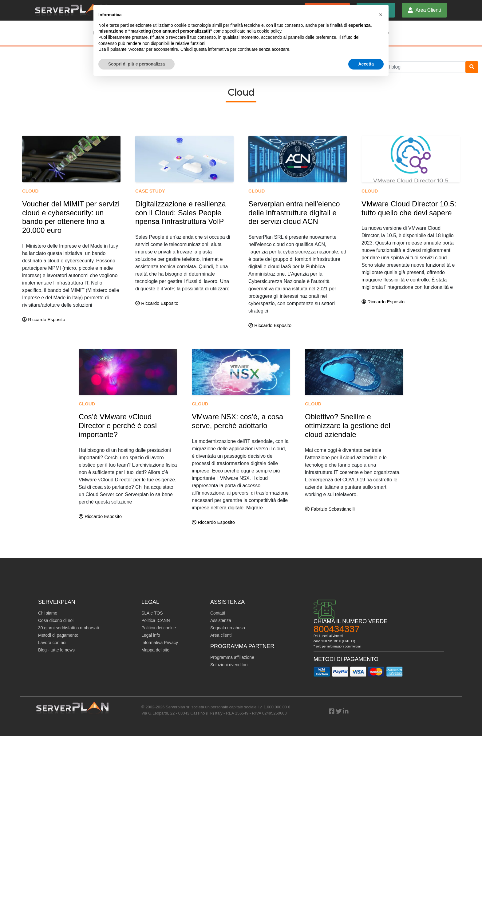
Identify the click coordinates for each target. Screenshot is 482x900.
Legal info (150, 635)
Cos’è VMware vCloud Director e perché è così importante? (118, 425)
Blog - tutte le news (56, 649)
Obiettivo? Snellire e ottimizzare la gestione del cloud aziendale (347, 425)
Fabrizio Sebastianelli (330, 509)
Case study (150, 190)
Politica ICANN (155, 620)
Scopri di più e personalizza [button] (136, 64)
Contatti (217, 613)
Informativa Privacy (159, 642)
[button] (380, 15)
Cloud (30, 190)
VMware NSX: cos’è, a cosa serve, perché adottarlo (237, 421)
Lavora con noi (52, 642)
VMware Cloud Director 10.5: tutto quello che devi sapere (409, 208)
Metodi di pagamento (58, 635)
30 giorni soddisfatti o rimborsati (68, 627)
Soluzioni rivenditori (228, 664)
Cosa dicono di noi (55, 620)
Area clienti (220, 635)
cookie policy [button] (269, 31)
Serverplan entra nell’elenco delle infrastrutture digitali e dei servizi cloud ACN (294, 213)
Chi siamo (47, 613)
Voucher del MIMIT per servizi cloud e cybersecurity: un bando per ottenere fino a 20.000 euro (71, 217)
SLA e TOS (152, 613)
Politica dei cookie (158, 627)
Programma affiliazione (232, 657)
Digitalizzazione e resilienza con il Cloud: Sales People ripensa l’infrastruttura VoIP (180, 213)
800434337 (337, 629)
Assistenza (220, 620)
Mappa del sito (155, 649)
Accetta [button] (366, 64)
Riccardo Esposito (43, 319)
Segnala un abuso (227, 627)
